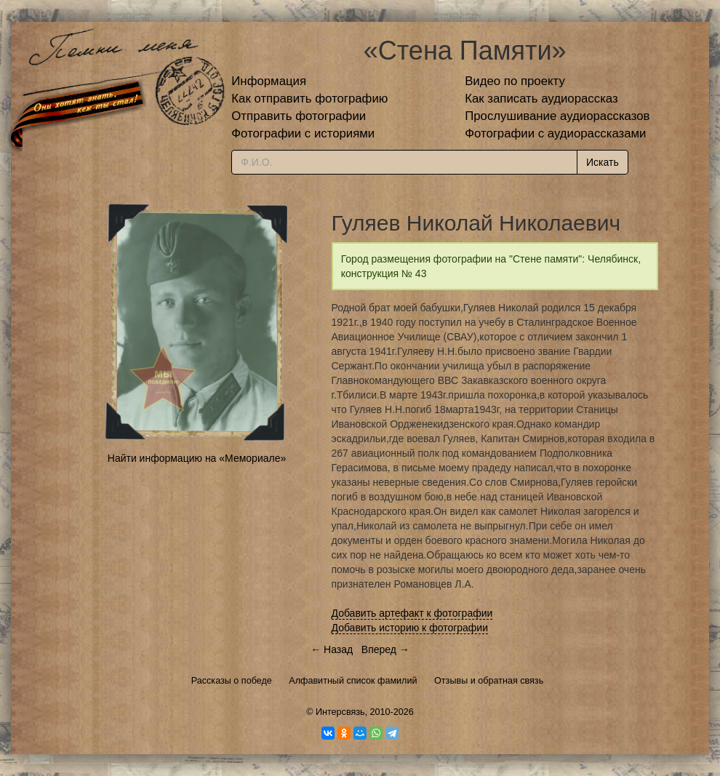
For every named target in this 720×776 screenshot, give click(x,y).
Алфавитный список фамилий (353, 681)
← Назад (332, 649)
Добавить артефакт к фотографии (412, 613)
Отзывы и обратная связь (488, 681)
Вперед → (385, 649)
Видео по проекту (515, 81)
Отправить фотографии (298, 116)
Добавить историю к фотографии (410, 627)
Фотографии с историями (303, 133)
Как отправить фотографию (309, 98)
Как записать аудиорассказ (541, 98)
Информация (268, 81)
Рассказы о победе (231, 681)
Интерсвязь (340, 712)
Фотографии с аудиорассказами (555, 133)
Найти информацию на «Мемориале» (197, 458)
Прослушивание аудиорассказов (557, 116)
